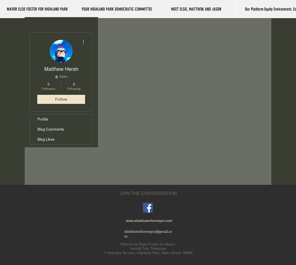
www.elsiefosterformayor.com (149, 221)
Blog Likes (46, 139)
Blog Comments (51, 129)
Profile (43, 119)
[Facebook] (148, 208)
